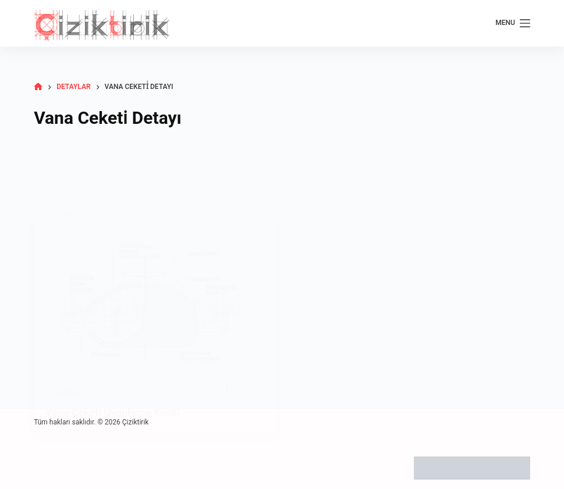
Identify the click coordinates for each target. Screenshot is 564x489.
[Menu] (512, 23)
